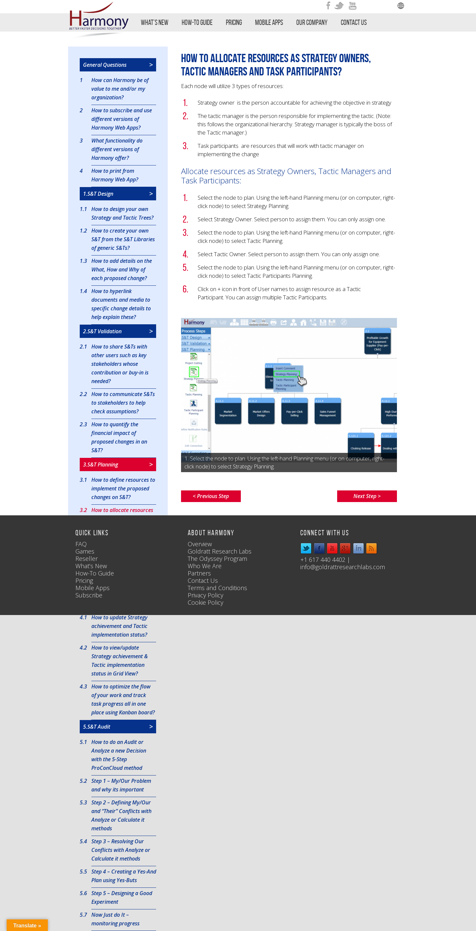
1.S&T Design (118, 193)
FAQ (81, 544)
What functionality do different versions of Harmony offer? (117, 148)
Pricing (234, 22)
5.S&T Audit (118, 726)
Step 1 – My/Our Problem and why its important (121, 784)
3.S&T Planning (118, 464)
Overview (200, 544)
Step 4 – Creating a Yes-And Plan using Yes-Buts (123, 875)
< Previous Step (211, 496)
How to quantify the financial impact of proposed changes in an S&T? (119, 437)
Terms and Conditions (217, 588)
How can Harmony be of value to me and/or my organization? (119, 88)
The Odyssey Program (217, 559)
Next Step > (367, 496)
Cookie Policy (205, 602)
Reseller (86, 559)
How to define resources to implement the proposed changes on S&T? (123, 488)
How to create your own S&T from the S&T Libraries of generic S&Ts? (123, 239)
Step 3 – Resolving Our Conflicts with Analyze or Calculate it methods (120, 849)
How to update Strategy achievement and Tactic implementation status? (119, 625)
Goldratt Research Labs (219, 551)
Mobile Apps (269, 22)
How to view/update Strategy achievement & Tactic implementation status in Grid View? (119, 660)
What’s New (154, 22)
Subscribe (88, 595)
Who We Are (205, 566)
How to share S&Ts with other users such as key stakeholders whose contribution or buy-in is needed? (119, 363)
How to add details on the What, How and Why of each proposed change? (121, 269)
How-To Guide (197, 22)
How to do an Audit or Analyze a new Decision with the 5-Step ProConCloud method (118, 755)
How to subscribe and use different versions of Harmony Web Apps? (121, 118)
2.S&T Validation (118, 331)
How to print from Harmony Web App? (114, 174)
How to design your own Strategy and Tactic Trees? (122, 213)
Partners (199, 573)
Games (84, 551)
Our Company (312, 22)
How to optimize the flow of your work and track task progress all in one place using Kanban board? (123, 699)
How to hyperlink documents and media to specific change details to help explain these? (121, 304)
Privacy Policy (205, 595)
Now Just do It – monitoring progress (115, 918)
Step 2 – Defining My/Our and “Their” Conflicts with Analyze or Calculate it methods (121, 815)
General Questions (118, 64)
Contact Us (354, 22)
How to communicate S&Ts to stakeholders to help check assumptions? (123, 402)
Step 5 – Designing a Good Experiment (121, 897)
